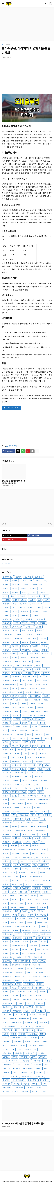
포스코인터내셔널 (8, 919)
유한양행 (14, 826)
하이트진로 (6, 938)
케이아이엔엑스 (23, 873)
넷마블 (15, 600)
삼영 (14, 707)
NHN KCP (6, 1068)
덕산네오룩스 (29, 619)
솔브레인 (25, 727)
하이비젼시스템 (45, 934)
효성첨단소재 (32, 992)
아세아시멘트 (42, 753)
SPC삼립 (6, 1091)
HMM (42, 1034)
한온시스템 (41, 953)
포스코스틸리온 (41, 915)
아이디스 (29, 757)
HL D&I (5, 1034)
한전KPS (27, 957)
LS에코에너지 (37, 1061)
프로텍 (5, 922)
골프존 (38, 581)
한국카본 (43, 942)
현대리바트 (26, 976)
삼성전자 (27, 700)
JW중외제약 (17, 1041)
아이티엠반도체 (16, 765)
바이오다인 (26, 677)
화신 (48, 988)
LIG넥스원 (42, 1057)
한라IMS (5, 949)
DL (33, 1011)
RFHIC (38, 1068)
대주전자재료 (24, 611)
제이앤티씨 (35, 846)
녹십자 (46, 600)
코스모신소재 (7, 888)
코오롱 (16, 888)
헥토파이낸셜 (19, 972)
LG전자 (14, 1057)
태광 (23, 899)
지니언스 (14, 861)
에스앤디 (32, 769)
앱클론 (24, 769)
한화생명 (5, 965)
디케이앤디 (25, 642)
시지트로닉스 (38, 734)
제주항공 (25, 853)
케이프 (24, 876)
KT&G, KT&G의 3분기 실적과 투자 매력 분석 (23, 1123)
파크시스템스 (7, 911)
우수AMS (17, 807)
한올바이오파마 (7, 957)
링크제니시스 (27, 661)
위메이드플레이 (19, 819)
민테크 (37, 673)
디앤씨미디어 (18, 638)
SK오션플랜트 (32, 1080)
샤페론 (16, 711)
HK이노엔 (39, 1030)
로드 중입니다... (6, 563)
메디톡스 (38, 665)
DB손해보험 (40, 1007)
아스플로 (20, 757)
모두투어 (45, 669)
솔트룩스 (34, 727)
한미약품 (24, 949)
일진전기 (37, 838)
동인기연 (15, 631)
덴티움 (16, 623)
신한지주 (5, 742)
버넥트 (48, 677)
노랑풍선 (23, 600)
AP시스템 (6, 999)
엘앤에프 (38, 788)
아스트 (13, 757)
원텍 (13, 815)
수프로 (5, 730)
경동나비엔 (28, 577)
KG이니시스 (32, 1045)
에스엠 (48, 769)
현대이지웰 (26, 980)
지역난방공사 (7, 865)
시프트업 (5, 738)
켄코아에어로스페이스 (36, 876)
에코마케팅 (34, 780)
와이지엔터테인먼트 (41, 803)
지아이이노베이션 (35, 861)
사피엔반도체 (38, 692)
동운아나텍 (6, 631)
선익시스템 (31, 715)
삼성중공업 (36, 700)
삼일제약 (22, 707)
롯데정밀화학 (46, 654)
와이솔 (13, 803)
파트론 (16, 911)
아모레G (17, 753)
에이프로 (15, 780)
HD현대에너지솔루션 (9, 1026)
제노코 (35, 842)
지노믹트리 (45, 857)
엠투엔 (40, 792)
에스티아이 (40, 773)
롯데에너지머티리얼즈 (9, 654)
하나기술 (35, 930)
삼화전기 (30, 707)
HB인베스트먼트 (24, 1018)
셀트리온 (42, 723)
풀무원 (30, 919)
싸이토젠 (5, 746)
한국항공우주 (33, 945)
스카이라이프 (34, 730)
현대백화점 (46, 976)
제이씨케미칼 (24, 846)
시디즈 (29, 734)
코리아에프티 (46, 880)
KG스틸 (23, 1045)
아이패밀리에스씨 (30, 765)
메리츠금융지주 (17, 669)
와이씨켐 (20, 803)
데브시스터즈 (7, 623)
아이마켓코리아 (40, 757)
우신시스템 (27, 807)
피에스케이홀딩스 (42, 922)
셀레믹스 (24, 723)
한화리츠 (42, 961)
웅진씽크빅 (16, 811)
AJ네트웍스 (39, 995)
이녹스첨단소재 (20, 830)
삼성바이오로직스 (35, 696)
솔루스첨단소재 (7, 727)
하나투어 (18, 934)
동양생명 (38, 627)
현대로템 (17, 976)
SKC (44, 1084)
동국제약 (33, 623)
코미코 (14, 884)
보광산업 (15, 680)
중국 (37, 857)
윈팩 (28, 819)
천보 (34, 865)
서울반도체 (46, 711)
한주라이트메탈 (38, 957)
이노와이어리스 (7, 830)
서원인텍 (5, 715)
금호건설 (14, 588)
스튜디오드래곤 (7, 734)
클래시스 (33, 896)
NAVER (27, 1065)
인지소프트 (6, 838)
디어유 (28, 638)
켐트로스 (5, 880)
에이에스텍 (28, 777)
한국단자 (38, 938)
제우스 (5, 846)
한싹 (23, 953)
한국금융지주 (28, 938)
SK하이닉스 (35, 1084)
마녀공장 (37, 661)
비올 (4, 692)
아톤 (39, 765)
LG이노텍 (6, 1057)
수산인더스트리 (45, 727)
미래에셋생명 (16, 673)
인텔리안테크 (27, 838)
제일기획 (5, 853)
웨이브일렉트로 (23, 815)
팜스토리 (24, 911)
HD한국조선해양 (37, 1018)
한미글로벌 (15, 949)
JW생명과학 (6, 1041)
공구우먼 (45, 581)
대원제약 (14, 611)
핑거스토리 (6, 930)
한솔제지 (5, 953)
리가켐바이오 (7, 661)
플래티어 (13, 922)
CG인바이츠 (38, 999)
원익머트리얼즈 (34, 811)
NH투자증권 (37, 1065)
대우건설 (47, 608)
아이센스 (5, 761)
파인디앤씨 (43, 907)
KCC (4, 1045)
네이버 (13, 596)
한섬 (38, 949)
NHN (46, 1065)
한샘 (32, 949)
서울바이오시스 (35, 711)
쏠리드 (34, 746)
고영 (31, 581)
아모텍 (25, 753)
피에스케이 (30, 922)
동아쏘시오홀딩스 (17, 627)
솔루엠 (18, 727)
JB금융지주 (33, 1038)
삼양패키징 (6, 707)
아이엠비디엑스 (39, 761)
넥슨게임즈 (6, 600)
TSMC (44, 1091)
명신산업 (28, 669)
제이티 (44, 849)
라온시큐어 (15, 646)
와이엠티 (29, 803)
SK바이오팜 (39, 1076)
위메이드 (47, 815)
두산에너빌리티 (7, 634)
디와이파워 (43, 638)
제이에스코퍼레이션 (9, 849)
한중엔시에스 (7, 961)
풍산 (37, 919)
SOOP (39, 1088)
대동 (13, 608)
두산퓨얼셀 (29, 634)
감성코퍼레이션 (7, 577)
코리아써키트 (34, 880)
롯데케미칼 (24, 657)
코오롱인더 (36, 888)
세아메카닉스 (27, 719)
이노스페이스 (42, 826)
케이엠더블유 (7, 876)
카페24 (5, 873)
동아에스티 (29, 627)
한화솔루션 (26, 965)
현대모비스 (36, 976)
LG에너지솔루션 (30, 1053)
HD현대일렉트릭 (39, 1026)
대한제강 (5, 615)
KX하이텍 (28, 1049)
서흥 (23, 715)
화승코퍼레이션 (39, 988)
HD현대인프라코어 (24, 1026)
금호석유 (23, 588)
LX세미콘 (47, 1061)
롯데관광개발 (26, 650)
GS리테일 (42, 1015)
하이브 (35, 934)
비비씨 (45, 684)
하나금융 (15, 930)
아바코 (32, 753)
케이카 (16, 876)
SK (47, 1072)
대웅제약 (5, 611)
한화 (34, 961)
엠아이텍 (14, 792)
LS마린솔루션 (25, 1061)
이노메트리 (24, 826)
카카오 (16, 869)
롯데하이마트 (34, 657)
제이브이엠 (14, 846)
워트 (24, 811)
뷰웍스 (45, 680)
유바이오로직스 (30, 823)
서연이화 (24, 711)
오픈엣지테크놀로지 (44, 800)
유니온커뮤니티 (7, 823)
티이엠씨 (13, 907)
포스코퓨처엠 (21, 919)
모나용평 (37, 669)
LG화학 (33, 1057)
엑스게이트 (29, 784)
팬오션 (33, 911)
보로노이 (30, 680)
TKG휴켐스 (35, 1091)
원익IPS (44, 811)
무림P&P (6, 673)
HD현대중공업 (7, 1030)
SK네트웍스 (14, 1076)
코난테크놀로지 (16, 880)
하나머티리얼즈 (7, 934)
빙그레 (20, 692)
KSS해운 (5, 1049)
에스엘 (40, 769)
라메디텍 (5, 646)
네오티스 (42, 592)
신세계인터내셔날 (35, 738)
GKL (10, 1015)
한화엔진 (20, 969)
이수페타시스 (7, 834)
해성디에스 (39, 969)
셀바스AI (33, 723)
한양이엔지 (31, 953)
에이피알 (24, 780)
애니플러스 (15, 769)
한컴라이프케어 (25, 961)
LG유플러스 (42, 1053)
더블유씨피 (35, 615)
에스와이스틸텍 (19, 773)
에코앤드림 (44, 780)
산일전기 (14, 696)
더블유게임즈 (24, 615)
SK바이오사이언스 (27, 1076)
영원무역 (5, 796)
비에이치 (23, 688)
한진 (16, 961)
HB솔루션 (13, 1018)
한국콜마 (5, 945)
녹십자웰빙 (6, 604)
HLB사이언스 (33, 1034)
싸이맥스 (40, 742)
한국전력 (25, 942)
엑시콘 (38, 784)
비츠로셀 (12, 692)
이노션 (33, 826)
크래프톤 (12, 896)
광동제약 (5, 584)
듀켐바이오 (39, 634)
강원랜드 (18, 577)
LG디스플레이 (7, 1053)
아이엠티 (5, 765)
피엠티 (35, 926)
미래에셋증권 (27, 673)
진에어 (16, 865)
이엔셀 (16, 834)
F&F (4, 1015)
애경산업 (5, 769)
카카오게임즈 (26, 869)
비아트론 (14, 688)
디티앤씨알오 (44, 642)
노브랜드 (32, 600)
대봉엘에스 (31, 608)
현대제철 (35, 980)
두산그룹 (30, 631)
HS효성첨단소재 (15, 1038)
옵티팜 (5, 803)
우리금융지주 (7, 807)
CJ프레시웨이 (18, 1007)
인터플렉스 (16, 838)
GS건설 (23, 1015)
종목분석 (16, 446)
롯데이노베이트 (34, 654)
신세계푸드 (47, 738)
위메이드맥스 (7, 819)
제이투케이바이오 (33, 849)
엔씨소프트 (18, 788)
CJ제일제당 (6, 1007)
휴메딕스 (15, 995)
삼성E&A (23, 704)
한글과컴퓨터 (45, 945)
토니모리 (45, 899)
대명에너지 (21, 608)
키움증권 (5, 899)
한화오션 (29, 969)
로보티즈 (15, 650)
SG (31, 1072)
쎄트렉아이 (15, 746)
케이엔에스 (43, 873)
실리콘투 (25, 742)
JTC (42, 1038)
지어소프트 (46, 861)
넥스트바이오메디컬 (34, 596)
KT (13, 1049)
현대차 (19, 984)
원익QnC (6, 815)
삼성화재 (14, 704)
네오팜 (5, 596)
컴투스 (13, 873)
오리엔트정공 (46, 796)
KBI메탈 (45, 1041)
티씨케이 (29, 903)
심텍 (33, 742)
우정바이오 (37, 807)
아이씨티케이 (16, 761)
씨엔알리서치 (31, 750)
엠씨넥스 (5, 792)
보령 (23, 680)
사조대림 (28, 692)
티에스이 (45, 903)
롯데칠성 (14, 657)
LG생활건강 (18, 1053)
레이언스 (44, 646)
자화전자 (45, 838)
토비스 (5, 903)
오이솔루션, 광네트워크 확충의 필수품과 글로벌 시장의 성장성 (13, 482)
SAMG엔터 (6, 1072)
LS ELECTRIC (13, 1061)
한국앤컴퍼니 (16, 942)
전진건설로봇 (17, 842)
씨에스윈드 (20, 750)
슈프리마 (13, 730)
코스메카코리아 (39, 884)
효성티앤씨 (43, 992)
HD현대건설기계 (16, 1022)
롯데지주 (5, 657)
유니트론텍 (19, 823)
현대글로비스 (7, 976)
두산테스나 (19, 634)
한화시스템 (36, 965)
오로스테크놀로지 (33, 796)
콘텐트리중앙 (23, 892)
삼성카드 (5, 704)
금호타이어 (33, 588)
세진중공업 (15, 723)
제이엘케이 (21, 849)
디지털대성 (6, 642)
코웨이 (5, 892)
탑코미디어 (15, 899)
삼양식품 (40, 704)
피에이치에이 (7, 926)
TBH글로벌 (24, 1091)
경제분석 (5, 581)
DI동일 (26, 1011)
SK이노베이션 (44, 1080)
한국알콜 (5, 942)
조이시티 (34, 853)
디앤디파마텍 (7, 638)
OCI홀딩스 (16, 1068)
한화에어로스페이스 (9, 969)
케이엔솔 (33, 873)
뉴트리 (40, 604)
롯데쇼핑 (44, 650)
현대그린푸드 (40, 972)
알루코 (46, 765)
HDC (17, 1030)
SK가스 (5, 1076)
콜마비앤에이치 (35, 892)
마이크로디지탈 (7, 665)
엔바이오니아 (7, 788)
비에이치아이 (33, 688)
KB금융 (37, 1041)
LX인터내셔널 (7, 1065)
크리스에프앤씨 (22, 896)
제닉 (42, 842)
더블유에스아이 (7, 619)
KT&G (19, 1049)
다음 (4, 524)
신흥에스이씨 (16, 742)
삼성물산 (23, 696)
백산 (41, 677)
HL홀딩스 (22, 1034)
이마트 (30, 830)
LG (41, 1049)
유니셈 (43, 819)
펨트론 (15, 915)
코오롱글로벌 (26, 888)
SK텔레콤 (26, 1084)
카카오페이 (46, 869)
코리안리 (5, 884)
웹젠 (32, 815)
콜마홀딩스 (46, 892)
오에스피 (22, 800)
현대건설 (29, 972)
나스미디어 (15, 592)
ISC (25, 1038)
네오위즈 (33, 592)
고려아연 (23, 581)
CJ (46, 999)
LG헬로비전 (24, 1057)
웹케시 (39, 815)
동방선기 (5, 627)
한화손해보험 (16, 965)
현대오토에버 (7, 980)
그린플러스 (26, 584)
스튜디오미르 (19, 734)
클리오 (41, 896)
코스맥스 (28, 884)
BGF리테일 (16, 999)
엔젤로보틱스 (28, 788)
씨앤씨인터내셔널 (45, 746)
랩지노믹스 (25, 646)
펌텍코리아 (6, 915)
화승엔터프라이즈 (26, 988)
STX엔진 (15, 1091)
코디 (26, 880)
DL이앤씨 (40, 1011)
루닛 (43, 657)
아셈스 (5, 757)
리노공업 (17, 661)
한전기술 (18, 957)
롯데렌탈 (35, 650)
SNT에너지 (30, 1088)
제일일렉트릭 (16, 853)
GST (4, 1018)
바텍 (34, 677)
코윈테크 (13, 892)
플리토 (21, 922)
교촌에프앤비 (16, 584)
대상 (39, 608)
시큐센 (48, 734)
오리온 (5, 800)
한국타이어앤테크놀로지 (19, 945)
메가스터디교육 (27, 665)
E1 (47, 1011)
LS (4, 1061)
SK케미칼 (16, 1084)
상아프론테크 (7, 711)
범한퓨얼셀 (6, 680)
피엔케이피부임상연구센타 (22, 926)
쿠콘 (4, 896)
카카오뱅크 (36, 869)
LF (35, 1049)
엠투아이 (32, 792)
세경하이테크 (7, 719)
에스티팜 (5, 777)
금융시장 (5, 588)
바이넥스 (5, 677)
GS (17, 1015)
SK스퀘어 (6, 1080)
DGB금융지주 (17, 1011)
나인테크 (24, 592)
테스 (29, 899)
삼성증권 (45, 700)
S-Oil (45, 1068)
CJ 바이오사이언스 (8, 1003)
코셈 (20, 884)
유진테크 (5, 826)
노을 (39, 600)
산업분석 (5, 696)
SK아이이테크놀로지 (18, 1080)
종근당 (43, 853)
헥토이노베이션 (7, 972)
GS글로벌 (32, 1015)
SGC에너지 (39, 1072)
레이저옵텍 (6, 650)
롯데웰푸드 (23, 654)
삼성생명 (45, 696)
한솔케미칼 (15, 953)
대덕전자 (5, 608)
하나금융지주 (26, 930)
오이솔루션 (8, 44)
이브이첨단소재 (40, 830)
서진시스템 (15, 715)
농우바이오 (22, 604)
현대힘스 (5, 988)
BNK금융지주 (27, 999)
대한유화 (44, 611)
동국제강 (24, 623)
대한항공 (14, 615)
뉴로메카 (32, 604)
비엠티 (43, 688)
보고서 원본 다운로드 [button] (12, 408)
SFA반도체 (23, 1072)
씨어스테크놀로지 (8, 750)
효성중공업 (21, 992)
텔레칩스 (37, 899)
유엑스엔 (41, 823)
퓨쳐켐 (44, 919)
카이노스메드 (7, 869)
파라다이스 (22, 907)
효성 (13, 992)
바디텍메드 (45, 673)
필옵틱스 (43, 926)
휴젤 (31, 995)
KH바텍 (41, 1045)
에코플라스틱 (18, 784)
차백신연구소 (26, 865)
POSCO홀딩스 (28, 1068)
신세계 (14, 738)
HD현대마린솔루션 (30, 1022)
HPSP (5, 1038)
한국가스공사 (17, 938)
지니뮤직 (5, 861)
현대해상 (39, 984)
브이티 (21, 684)
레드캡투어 (35, 646)
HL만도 (13, 1034)
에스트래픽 (30, 773)
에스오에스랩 (7, 773)
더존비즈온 (19, 619)
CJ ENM (29, 1003)
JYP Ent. (28, 1041)
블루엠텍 (29, 684)
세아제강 (5, 723)
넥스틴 (45, 596)
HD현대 (5, 1022)
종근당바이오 (7, 857)
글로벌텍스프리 (37, 584)
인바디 (24, 834)
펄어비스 (40, 911)
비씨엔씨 (5, 688)
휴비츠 (24, 995)
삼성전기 (18, 700)
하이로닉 (27, 934)
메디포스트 (6, 669)
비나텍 (38, 684)
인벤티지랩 (33, 834)
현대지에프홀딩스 (8, 984)
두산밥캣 (39, 631)
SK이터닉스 (6, 1084)
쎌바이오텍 (25, 746)
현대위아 (17, 980)
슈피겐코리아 (23, 730)
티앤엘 (38, 903)
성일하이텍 (41, 715)
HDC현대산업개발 (27, 1030)
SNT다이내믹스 (7, 1088)
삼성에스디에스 (7, 700)
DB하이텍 (6, 1011)
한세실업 (45, 949)
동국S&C (42, 623)
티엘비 (5, 907)
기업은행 (5, 592)
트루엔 (21, 903)
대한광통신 (35, 611)
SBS (15, 1072)
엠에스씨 (23, 792)
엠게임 (46, 788)
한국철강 (34, 942)
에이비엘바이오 (16, 777)
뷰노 (38, 680)
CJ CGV (20, 1003)
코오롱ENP (46, 888)
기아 (41, 588)
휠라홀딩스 (6, 995)
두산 (23, 631)
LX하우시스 (18, 1065)
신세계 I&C (22, 738)
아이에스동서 (27, 761)
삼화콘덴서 (40, 707)
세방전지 (17, 719)
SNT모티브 (19, 1088)
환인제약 (5, 992)
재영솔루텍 (6, 842)
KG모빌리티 (13, 1045)
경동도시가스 (38, 577)
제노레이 (27, 842)
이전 (49, 524)
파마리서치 (33, 907)
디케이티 (34, 642)
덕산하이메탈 (41, 619)
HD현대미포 (43, 1022)
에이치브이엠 (38, 777)
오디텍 (23, 796)
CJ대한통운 (39, 1003)
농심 (14, 604)
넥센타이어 (21, 596)
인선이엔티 (43, 834)
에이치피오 (6, 780)
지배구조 (23, 861)
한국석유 (47, 938)
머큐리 (18, 665)
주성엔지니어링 (27, 857)
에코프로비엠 (7, 784)
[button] (3, 3)
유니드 (35, 819)
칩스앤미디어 (43, 865)
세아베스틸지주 (39, 719)
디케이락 (15, 642)
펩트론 (23, 915)
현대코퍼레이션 (29, 984)
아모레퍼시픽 (7, 753)
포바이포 (30, 915)
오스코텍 (13, 800)
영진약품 (14, 796)
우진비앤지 (6, 811)
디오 (34, 638)
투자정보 (13, 903)
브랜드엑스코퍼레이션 (9, 684)
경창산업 (14, 581)
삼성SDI (32, 704)
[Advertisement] (27, 24)
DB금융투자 (29, 1007)
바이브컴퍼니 (16, 677)
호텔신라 (14, 988)
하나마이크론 (46, 930)
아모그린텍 (41, 750)
